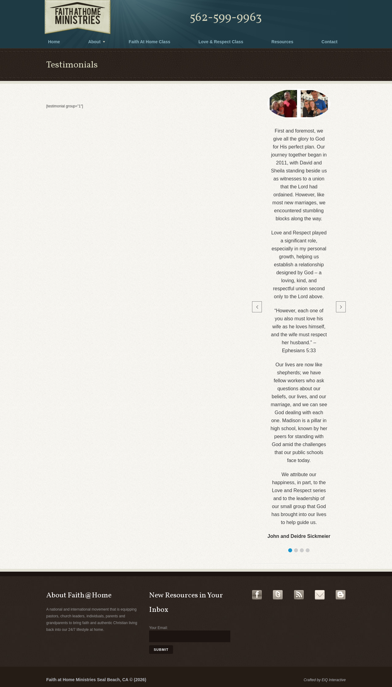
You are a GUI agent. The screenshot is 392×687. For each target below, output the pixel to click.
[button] (290, 550)
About (94, 41)
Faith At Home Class (149, 41)
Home (54, 41)
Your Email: (158, 628)
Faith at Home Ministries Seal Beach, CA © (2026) (96, 679)
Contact (329, 41)
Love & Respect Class (220, 41)
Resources (282, 41)
